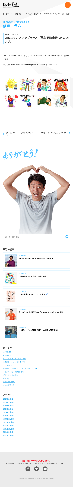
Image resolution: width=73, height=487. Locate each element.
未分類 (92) (7, 352)
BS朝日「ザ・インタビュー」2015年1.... (54, 133)
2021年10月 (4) (8, 429)
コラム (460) (7, 365)
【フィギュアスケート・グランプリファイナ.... (19, 134)
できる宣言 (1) (8, 385)
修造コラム (19, 14)
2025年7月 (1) (8, 402)
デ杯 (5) (6, 378)
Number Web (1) (9, 382)
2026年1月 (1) (8, 399)
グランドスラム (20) (10, 375)
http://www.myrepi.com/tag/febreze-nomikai (28, 65)
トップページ (7, 14)
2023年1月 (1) (8, 416)
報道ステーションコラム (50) (14, 362)
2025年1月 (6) (8, 409)
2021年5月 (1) (8, 435)
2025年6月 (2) (8, 406)
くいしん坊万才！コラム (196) (14, 359)
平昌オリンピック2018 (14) (13, 372)
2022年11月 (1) (8, 419)
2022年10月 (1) (8, 422)
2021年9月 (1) (8, 432)
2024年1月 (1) (8, 412)
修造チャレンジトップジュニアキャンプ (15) (20, 368)
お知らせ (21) (8, 355)
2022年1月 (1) (8, 425)
